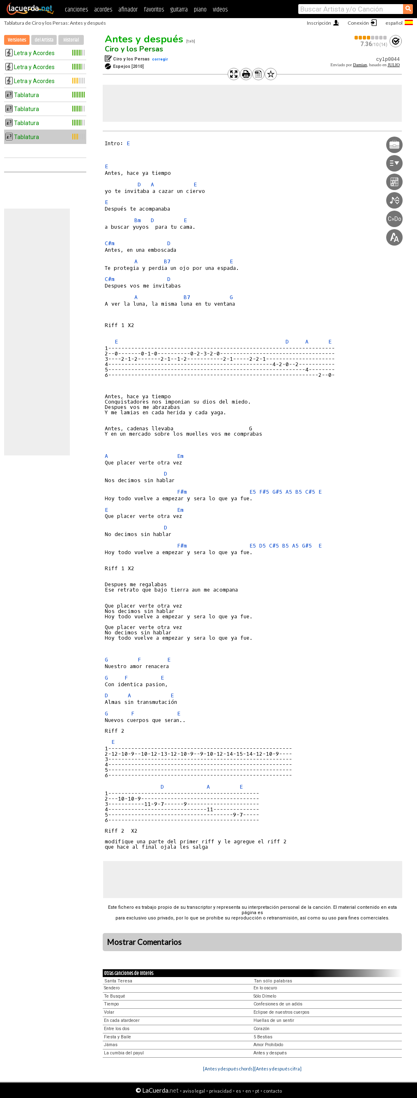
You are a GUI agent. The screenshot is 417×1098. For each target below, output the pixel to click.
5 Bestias (262, 1037)
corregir (160, 59)
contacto (272, 1090)
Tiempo (111, 1004)
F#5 (264, 491)
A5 (289, 491)
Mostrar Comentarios (144, 942)
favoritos (154, 10)
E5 (252, 491)
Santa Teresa (118, 981)
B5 (298, 491)
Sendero (112, 988)
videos (220, 10)
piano (200, 10)
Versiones (17, 40)
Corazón (261, 1028)
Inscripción (319, 23)
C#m (110, 243)
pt (257, 1090)
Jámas (110, 1044)
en (248, 1090)
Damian (360, 65)
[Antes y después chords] (228, 1068)
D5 (262, 545)
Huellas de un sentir (273, 1020)
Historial (71, 40)
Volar (109, 1012)
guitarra (179, 10)
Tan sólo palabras (273, 981)
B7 (167, 261)
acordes (103, 10)
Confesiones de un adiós (277, 1004)
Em (180, 456)
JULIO (393, 65)
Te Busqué (114, 996)
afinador (128, 10)
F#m (182, 491)
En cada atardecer (122, 1020)
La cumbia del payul (124, 1053)
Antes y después (144, 39)
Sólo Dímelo (264, 996)
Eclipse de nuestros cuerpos (281, 1012)
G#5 (277, 491)
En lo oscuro (265, 988)
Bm (137, 220)
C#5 (310, 491)
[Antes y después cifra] (278, 1068)
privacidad (220, 1090)
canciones (76, 10)
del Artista (44, 40)
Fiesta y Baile (117, 1037)
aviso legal (194, 1090)
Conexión (358, 23)
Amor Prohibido (268, 1044)
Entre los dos (116, 1028)
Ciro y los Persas (134, 49)
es (238, 1090)
